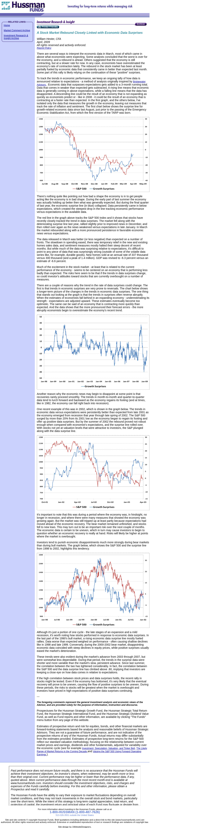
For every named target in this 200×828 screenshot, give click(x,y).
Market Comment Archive (17, 30)
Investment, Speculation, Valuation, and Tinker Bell (108, 748)
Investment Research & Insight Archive (16, 37)
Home (7, 25)
